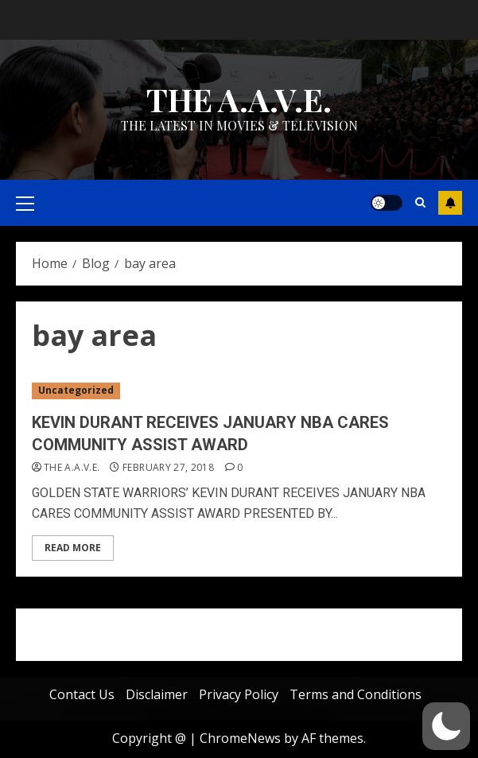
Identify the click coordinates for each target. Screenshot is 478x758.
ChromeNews (240, 738)
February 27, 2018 (168, 467)
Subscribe (450, 203)
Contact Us (82, 694)
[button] (446, 726)
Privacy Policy (238, 694)
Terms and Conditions (356, 694)
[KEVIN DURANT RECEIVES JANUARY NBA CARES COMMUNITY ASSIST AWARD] (239, 391)
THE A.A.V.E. (239, 99)
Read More (73, 547)
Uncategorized (76, 390)
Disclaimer (157, 694)
